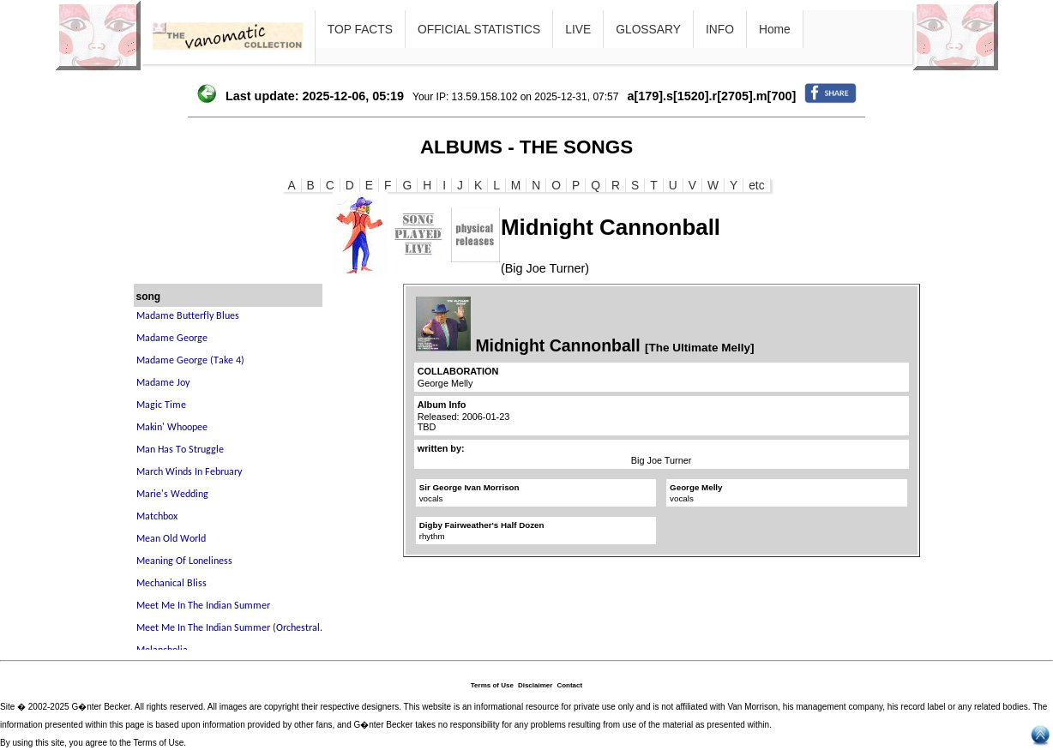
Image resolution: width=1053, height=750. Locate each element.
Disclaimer (535, 685)
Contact (569, 685)
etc (756, 185)
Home (775, 29)
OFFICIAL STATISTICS (479, 29)
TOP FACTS (360, 29)
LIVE (578, 29)
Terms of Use (492, 685)
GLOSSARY (648, 29)
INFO (720, 29)
